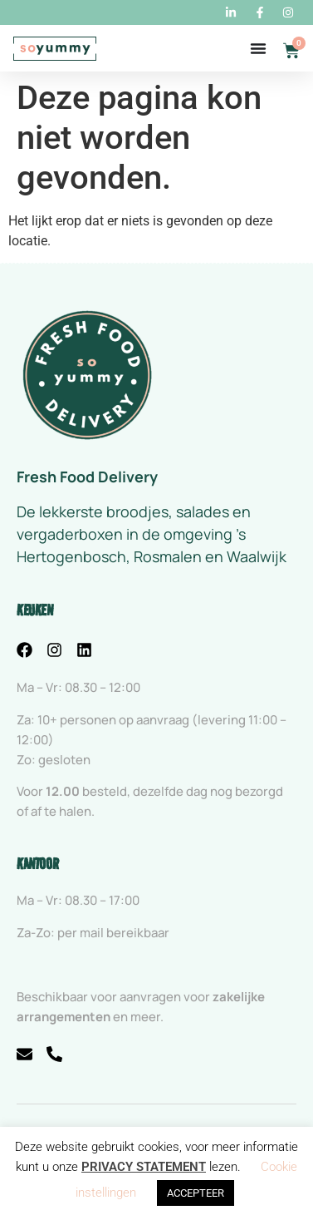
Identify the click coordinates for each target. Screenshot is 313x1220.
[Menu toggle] (258, 48)
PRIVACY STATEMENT (143, 1166)
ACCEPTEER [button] (195, 1193)
